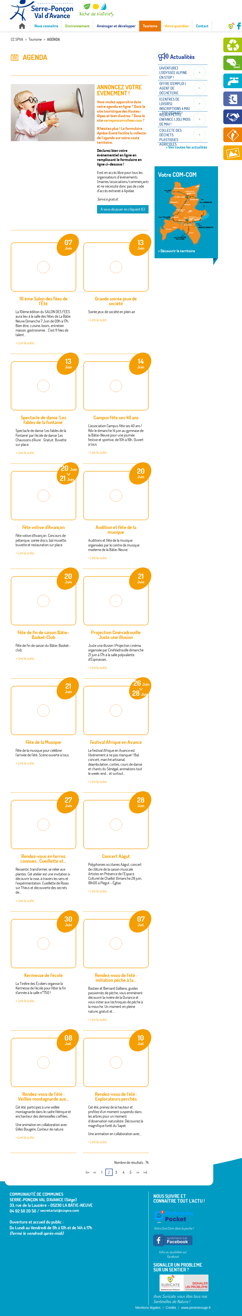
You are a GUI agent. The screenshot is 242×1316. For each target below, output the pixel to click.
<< (94, 1172)
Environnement (77, 25)
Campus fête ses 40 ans (115, 417)
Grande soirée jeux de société (116, 301)
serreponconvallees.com (123, 120)
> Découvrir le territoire (176, 250)
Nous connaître (46, 25)
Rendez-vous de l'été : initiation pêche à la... (116, 977)
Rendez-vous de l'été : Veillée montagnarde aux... (43, 1096)
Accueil (22, 26)
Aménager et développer (116, 25)
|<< (87, 1172)
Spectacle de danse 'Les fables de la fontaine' (43, 419)
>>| (145, 1172)
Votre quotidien (177, 25)
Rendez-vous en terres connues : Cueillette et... (43, 858)
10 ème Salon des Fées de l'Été (43, 301)
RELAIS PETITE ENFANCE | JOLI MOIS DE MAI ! (174, 119)
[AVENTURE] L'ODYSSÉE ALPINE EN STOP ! (173, 73)
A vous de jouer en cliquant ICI (123, 209)
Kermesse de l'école (43, 975)
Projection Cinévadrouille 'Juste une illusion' (116, 634)
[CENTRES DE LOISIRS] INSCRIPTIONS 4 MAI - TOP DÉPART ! (174, 106)
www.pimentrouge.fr (196, 1308)
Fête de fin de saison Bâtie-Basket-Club (43, 634)
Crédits (171, 1308)
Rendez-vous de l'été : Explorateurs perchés (116, 1096)
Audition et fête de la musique (116, 529)
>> (137, 1172)
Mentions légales (148, 1308)
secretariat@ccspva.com (59, 1210)
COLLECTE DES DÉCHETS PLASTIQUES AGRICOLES (170, 137)
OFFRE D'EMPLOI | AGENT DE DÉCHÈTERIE (172, 88)
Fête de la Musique (43, 742)
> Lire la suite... (26, 342)
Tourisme (150, 25)
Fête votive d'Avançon (43, 527)
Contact (202, 25)
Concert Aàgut (116, 856)
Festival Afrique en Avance (116, 742)
